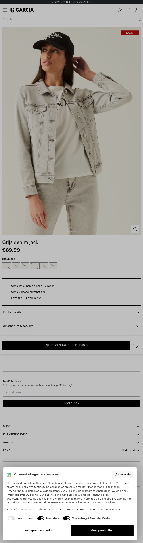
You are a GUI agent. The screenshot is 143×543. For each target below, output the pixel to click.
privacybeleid (113, 509)
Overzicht (123, 474)
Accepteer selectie (38, 530)
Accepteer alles (102, 530)
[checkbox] (20, 518)
